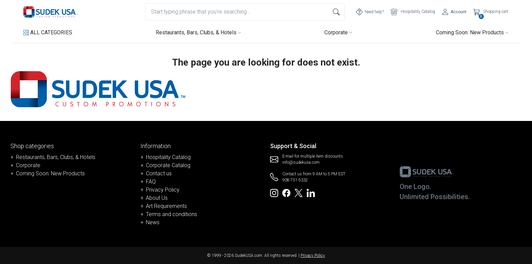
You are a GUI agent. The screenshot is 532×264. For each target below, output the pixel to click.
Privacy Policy (162, 190)
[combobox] (245, 11)
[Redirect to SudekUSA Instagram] (274, 192)
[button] (48, 32)
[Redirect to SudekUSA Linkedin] (311, 192)
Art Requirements (166, 206)
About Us (157, 198)
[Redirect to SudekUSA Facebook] (286, 192)
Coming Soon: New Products (472, 32)
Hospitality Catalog (168, 157)
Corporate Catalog (168, 165)
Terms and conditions (171, 214)
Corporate (338, 32)
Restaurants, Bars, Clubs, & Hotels (198, 32)
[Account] (454, 11)
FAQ (151, 181)
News (152, 222)
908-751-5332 (295, 180)
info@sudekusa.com (301, 162)
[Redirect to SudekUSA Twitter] (298, 192)
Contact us (159, 173)
